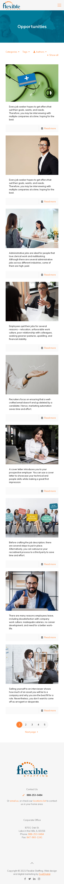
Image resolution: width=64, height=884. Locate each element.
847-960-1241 (34, 837)
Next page (32, 732)
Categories (13, 51)
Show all (52, 55)
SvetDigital (44, 874)
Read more (50, 128)
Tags (27, 51)
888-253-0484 (34, 795)
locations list (39, 800)
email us (14, 800)
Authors (40, 51)
